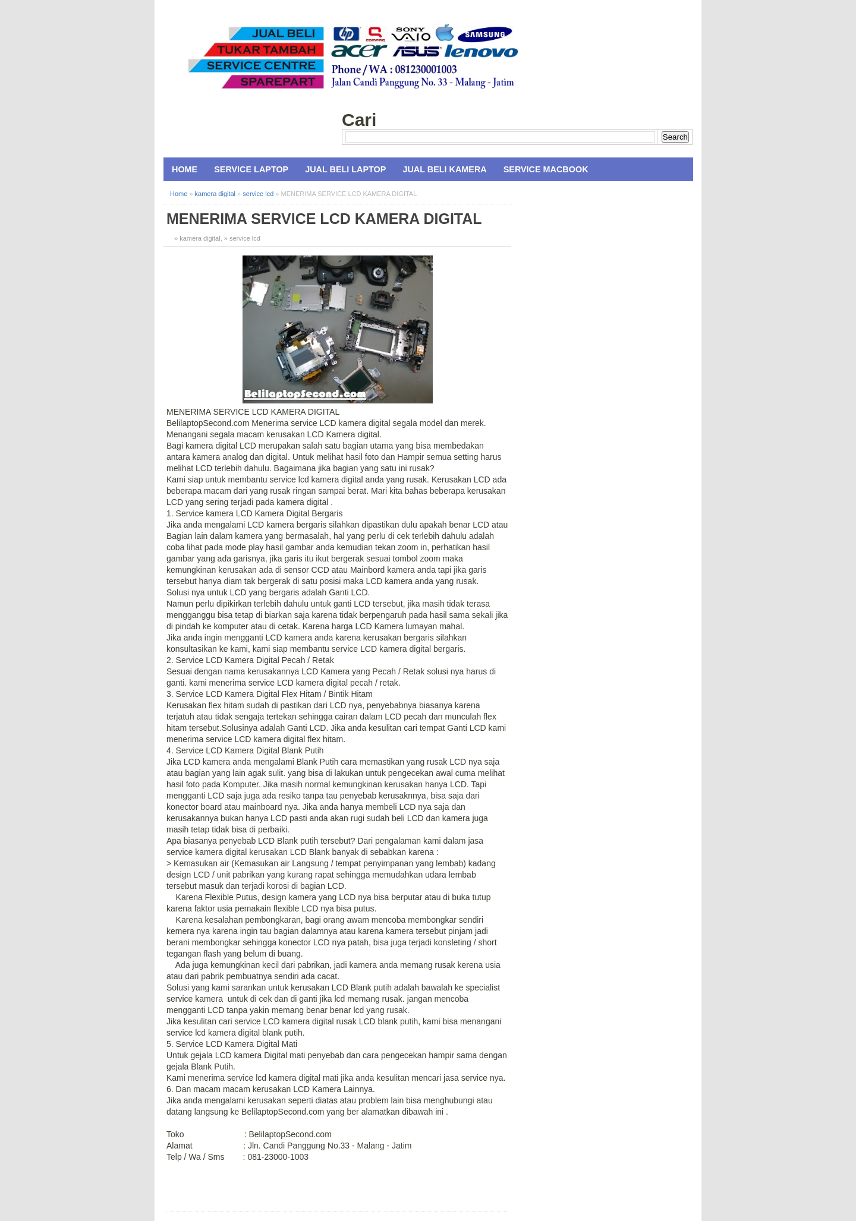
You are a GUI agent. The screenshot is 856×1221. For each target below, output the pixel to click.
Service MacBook (545, 169)
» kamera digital (197, 238)
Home (184, 169)
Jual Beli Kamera (444, 169)
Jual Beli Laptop (345, 169)
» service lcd (242, 238)
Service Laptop (251, 169)
